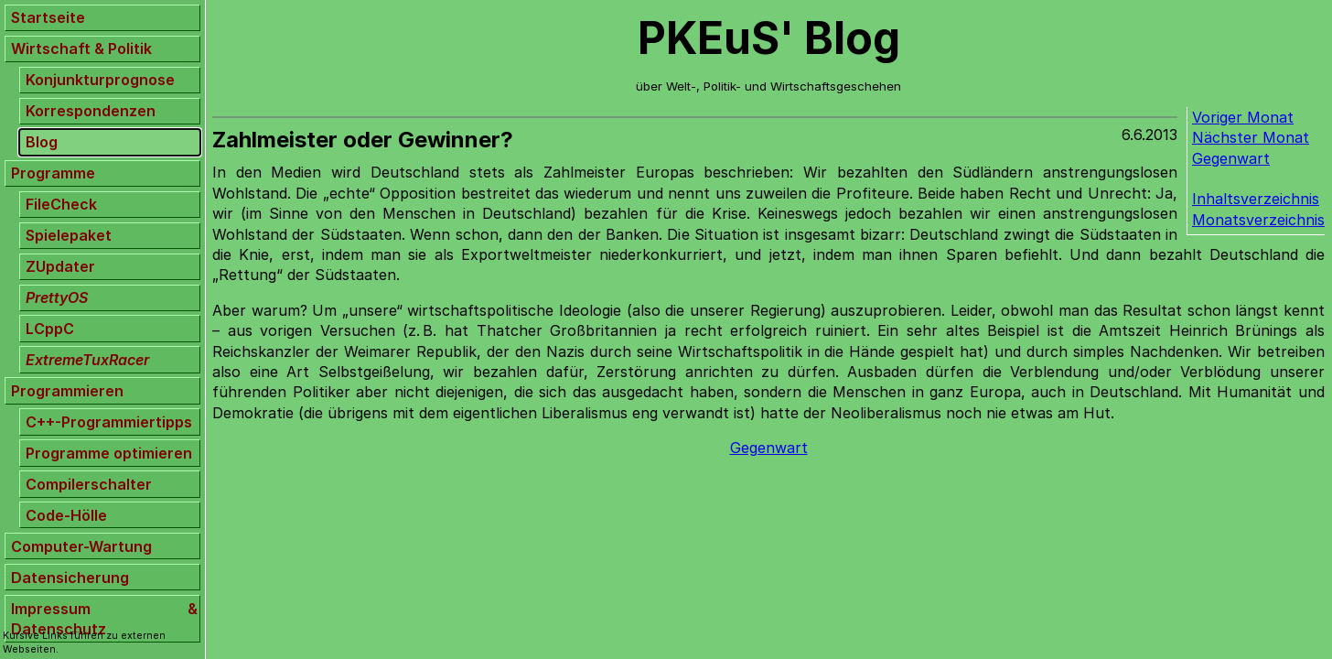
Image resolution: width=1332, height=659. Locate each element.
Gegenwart (1231, 158)
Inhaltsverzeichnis (1255, 198)
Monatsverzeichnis (1258, 220)
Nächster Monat (1250, 137)
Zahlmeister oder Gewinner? (362, 139)
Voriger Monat (1243, 117)
